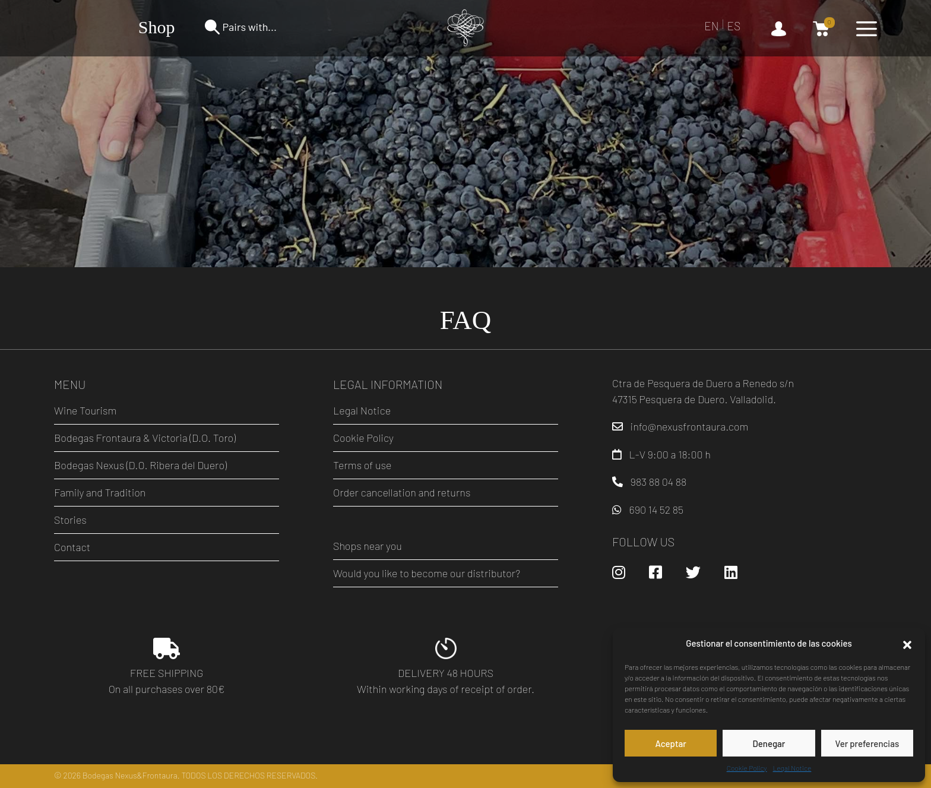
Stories (70, 519)
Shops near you (367, 545)
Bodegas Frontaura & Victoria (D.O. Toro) (145, 437)
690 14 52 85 (656, 509)
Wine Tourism (85, 410)
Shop (156, 27)
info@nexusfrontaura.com (690, 426)
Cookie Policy (747, 768)
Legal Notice (792, 768)
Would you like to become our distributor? (426, 573)
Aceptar (670, 743)
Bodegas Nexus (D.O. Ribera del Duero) (140, 464)
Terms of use (362, 464)
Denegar (769, 743)
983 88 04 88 (659, 481)
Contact (72, 546)
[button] (907, 643)
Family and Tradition (99, 492)
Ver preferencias (867, 743)
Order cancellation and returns (401, 492)
